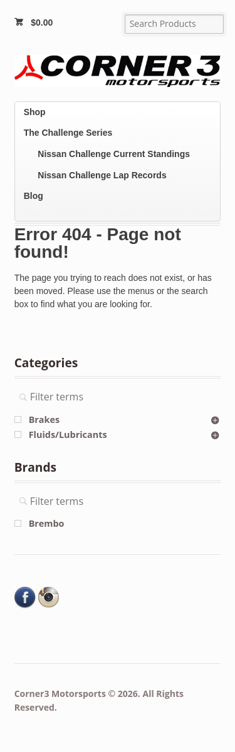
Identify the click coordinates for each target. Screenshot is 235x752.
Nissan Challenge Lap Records (102, 175)
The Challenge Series (68, 133)
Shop (35, 112)
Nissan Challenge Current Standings (114, 154)
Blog (33, 196)
